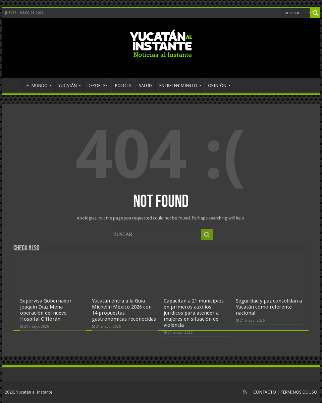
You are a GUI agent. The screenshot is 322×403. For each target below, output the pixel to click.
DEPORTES (98, 85)
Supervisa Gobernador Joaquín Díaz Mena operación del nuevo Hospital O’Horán (46, 310)
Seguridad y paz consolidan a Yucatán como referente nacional (269, 307)
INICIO (13, 85)
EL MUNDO (37, 85)
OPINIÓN (217, 85)
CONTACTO (264, 392)
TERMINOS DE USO (298, 392)
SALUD (145, 85)
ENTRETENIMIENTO (178, 85)
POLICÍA (123, 85)
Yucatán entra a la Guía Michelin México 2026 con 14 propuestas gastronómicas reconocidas (124, 310)
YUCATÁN (67, 85)
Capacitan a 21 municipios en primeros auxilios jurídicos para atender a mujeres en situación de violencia (194, 313)
